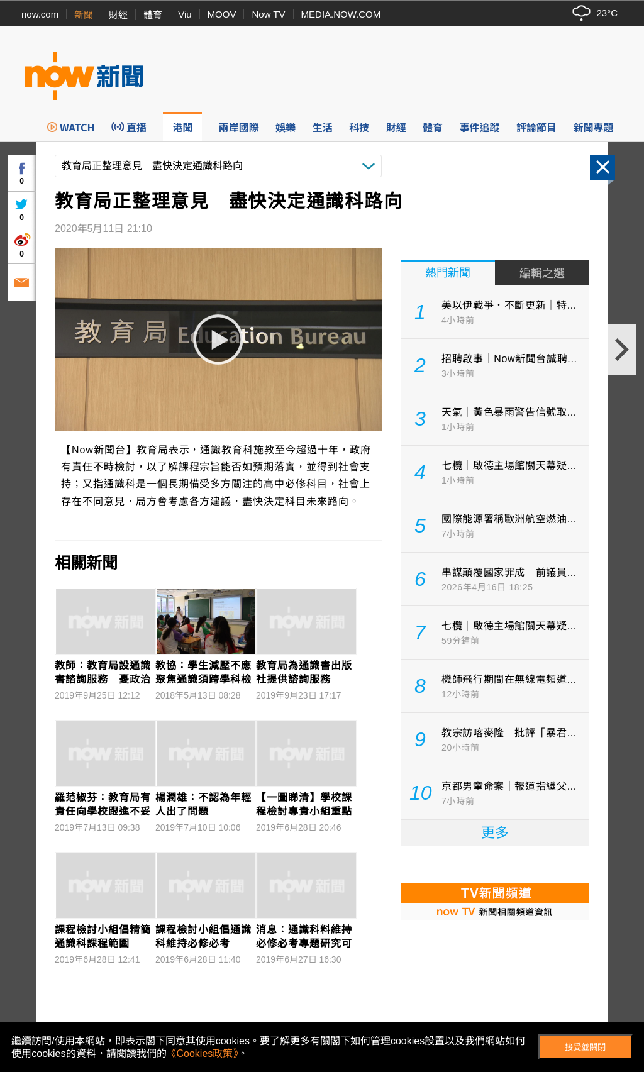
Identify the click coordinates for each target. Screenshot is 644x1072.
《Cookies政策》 (202, 1053)
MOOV (222, 14)
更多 (495, 833)
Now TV (268, 14)
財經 (118, 14)
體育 (152, 14)
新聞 (83, 14)
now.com (39, 14)
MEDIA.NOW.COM (341, 14)
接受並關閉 (585, 1047)
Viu (184, 14)
